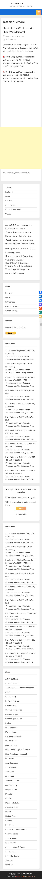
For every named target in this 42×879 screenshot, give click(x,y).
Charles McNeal (11, 714)
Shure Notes (10, 851)
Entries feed (10, 302)
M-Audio (8, 794)
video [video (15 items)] (28, 269)
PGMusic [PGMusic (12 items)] (25, 249)
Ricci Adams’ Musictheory (15, 829)
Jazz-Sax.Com (16, 3)
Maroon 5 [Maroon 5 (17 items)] (8, 244)
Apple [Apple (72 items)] (12, 224)
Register (8, 293)
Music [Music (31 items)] (31, 243)
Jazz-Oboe (9, 776)
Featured (9, 192)
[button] (40, 292)
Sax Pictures (10, 843)
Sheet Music (9, 173)
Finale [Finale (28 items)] (24, 232)
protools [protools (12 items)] (17, 252)
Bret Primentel (11, 705)
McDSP (8, 798)
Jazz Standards (11, 763)
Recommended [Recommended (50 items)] (13, 256)
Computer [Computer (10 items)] (22, 228)
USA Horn (9, 865)
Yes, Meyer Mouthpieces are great (21, 498)
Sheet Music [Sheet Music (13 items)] (20, 260)
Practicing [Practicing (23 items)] (9, 252)
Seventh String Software (15, 847)
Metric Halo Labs (12, 803)
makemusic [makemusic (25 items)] (28, 240)
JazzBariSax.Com (12, 781)
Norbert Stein (10, 816)
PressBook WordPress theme (25, 876)
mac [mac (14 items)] (20, 240)
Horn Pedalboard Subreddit (16, 754)
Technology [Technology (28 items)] (10, 269)
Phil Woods (9, 825)
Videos (8, 214)
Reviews (8, 201)
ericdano (22, 36)
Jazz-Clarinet (10, 767)
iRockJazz (9, 758)
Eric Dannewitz (11, 728)
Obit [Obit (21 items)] (7, 249)
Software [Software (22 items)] (9, 266)
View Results (21, 514)
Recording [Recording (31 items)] (28, 256)
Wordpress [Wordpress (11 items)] (8, 273)
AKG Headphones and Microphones (19, 688)
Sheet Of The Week (22, 173)
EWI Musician (10, 732)
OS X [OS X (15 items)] (20, 249)
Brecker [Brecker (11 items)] (15, 228)
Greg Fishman (11, 745)
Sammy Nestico (11, 834)
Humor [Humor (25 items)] (15, 236)
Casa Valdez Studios (13, 710)
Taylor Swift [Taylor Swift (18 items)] (18, 266)
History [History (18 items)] (8, 236)
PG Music (9, 821)
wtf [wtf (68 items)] (15, 273)
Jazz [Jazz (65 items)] (8, 239)
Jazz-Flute (9, 772)
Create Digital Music (13, 719)
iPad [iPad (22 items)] (20, 236)
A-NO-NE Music (11, 679)
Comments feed (11, 306)
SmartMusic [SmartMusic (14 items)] (24, 263)
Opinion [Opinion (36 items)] (13, 248)
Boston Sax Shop (12, 701)
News (7, 196)
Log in (7, 297)
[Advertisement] (21, 148)
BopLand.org (10, 697)
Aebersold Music (12, 683)
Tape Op (8, 860)
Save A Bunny (11, 838)
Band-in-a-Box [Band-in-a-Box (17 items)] (26, 225)
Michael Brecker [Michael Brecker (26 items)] (20, 244)
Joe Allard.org (11, 785)
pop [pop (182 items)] (32, 248)
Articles (8, 187)
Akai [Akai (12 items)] (6, 225)
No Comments (10, 39)
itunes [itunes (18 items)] (29, 236)
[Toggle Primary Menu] (38, 12)
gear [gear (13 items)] (29, 232)
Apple (7, 692)
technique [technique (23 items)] (28, 266)
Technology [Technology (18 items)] (21, 269)
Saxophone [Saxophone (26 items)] (10, 260)
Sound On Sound (12, 856)
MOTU (8, 812)
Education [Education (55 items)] (11, 232)
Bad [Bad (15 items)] (18, 225)
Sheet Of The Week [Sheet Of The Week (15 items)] (12, 263)
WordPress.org (11, 311)
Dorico (8, 723)
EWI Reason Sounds (13, 736)
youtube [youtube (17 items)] (21, 273)
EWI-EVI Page (10, 741)
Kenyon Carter (11, 789)
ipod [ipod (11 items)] (24, 236)
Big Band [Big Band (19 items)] (8, 229)
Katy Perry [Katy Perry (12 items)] (15, 240)
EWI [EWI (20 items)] (19, 232)
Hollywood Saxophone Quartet (17, 750)
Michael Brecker (12, 807)
